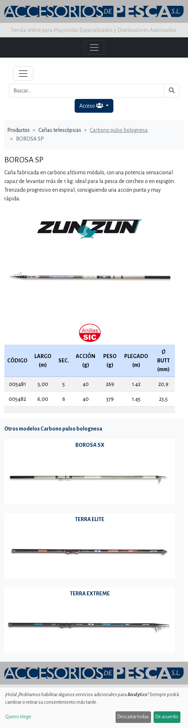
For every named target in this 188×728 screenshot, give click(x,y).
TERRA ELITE (89, 519)
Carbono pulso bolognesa (119, 130)
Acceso (91, 106)
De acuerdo (166, 716)
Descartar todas (133, 716)
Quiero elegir (18, 716)
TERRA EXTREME (90, 593)
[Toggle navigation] (23, 73)
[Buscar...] (86, 90)
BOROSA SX (89, 445)
